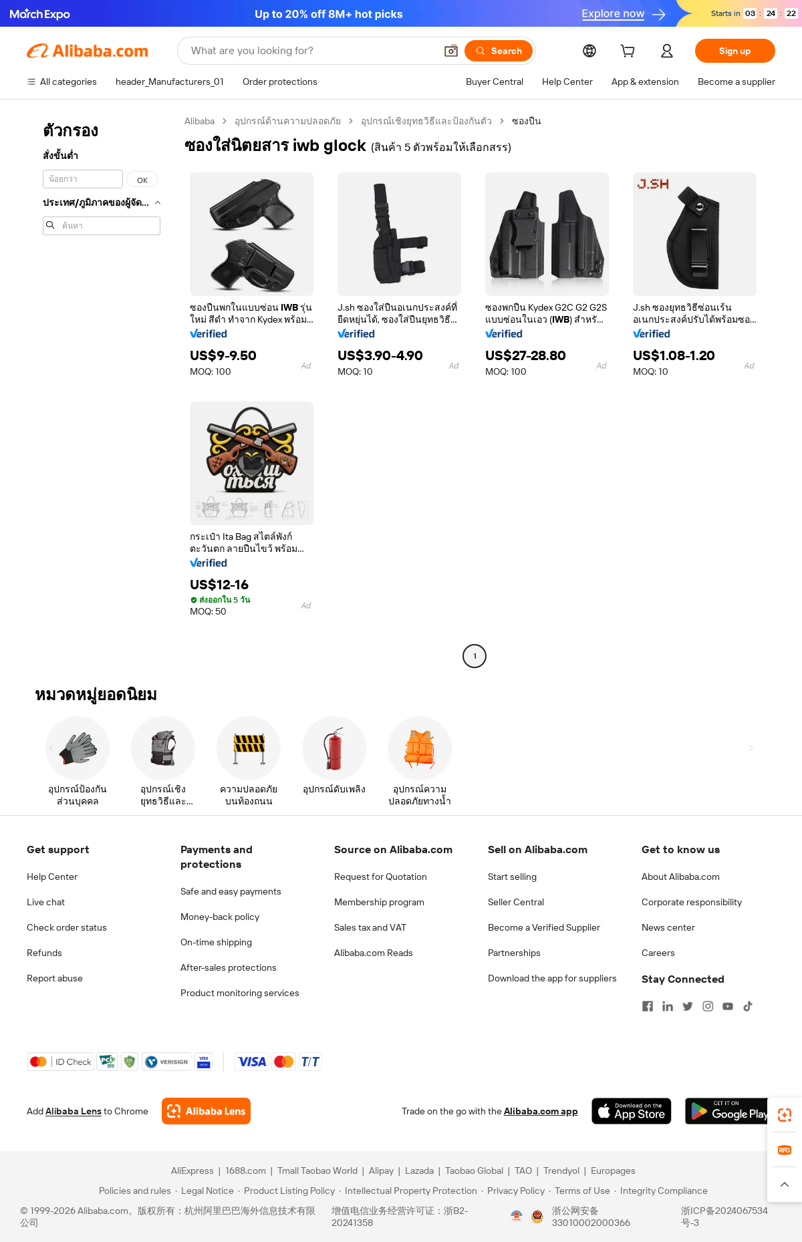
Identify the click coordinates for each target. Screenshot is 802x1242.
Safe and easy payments (230, 891)
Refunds (44, 952)
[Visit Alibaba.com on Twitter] (688, 1006)
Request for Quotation (380, 876)
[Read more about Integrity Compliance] (661, 1191)
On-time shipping (216, 942)
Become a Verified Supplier (544, 927)
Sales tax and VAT (370, 927)
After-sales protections (228, 967)
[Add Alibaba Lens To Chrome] (206, 1111)
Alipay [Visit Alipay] (381, 1170)
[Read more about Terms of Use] (579, 1191)
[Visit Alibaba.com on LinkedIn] (668, 1006)
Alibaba (199, 121)
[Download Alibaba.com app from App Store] (631, 1111)
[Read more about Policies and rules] (133, 1191)
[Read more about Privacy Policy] (513, 1191)
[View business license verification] (517, 1216)
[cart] (630, 52)
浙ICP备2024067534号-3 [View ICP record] (724, 1216)
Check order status (67, 927)
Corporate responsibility (692, 902)
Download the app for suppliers (552, 978)
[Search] (498, 50)
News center (668, 927)
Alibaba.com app (541, 1111)
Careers (658, 952)
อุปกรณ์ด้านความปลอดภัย (288, 121)
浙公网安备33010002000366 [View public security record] (591, 1216)
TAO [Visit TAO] (523, 1170)
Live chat (46, 902)
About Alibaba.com (681, 876)
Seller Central (516, 902)
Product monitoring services (239, 992)
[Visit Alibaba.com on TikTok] (748, 1006)
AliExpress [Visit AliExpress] (192, 1170)
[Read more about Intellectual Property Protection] (408, 1191)
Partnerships (514, 952)
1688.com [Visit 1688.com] (245, 1170)
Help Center (52, 876)
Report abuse (55, 978)
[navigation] (101, 390)
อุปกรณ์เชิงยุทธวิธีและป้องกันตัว (426, 121)
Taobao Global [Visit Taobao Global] (474, 1170)
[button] (451, 51)
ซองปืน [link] (526, 121)
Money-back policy (219, 916)
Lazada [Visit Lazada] (419, 1170)
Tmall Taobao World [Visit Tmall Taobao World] (317, 1170)
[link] (784, 1115)
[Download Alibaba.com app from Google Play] (730, 1111)
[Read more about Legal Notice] (204, 1191)
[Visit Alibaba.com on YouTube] (728, 1006)
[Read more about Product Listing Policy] (286, 1191)
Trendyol (561, 1170)
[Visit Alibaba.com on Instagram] (708, 1006)
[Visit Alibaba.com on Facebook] (648, 1006)
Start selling (512, 876)
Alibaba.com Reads (373, 952)
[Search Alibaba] (311, 50)
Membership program (379, 902)
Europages (613, 1170)
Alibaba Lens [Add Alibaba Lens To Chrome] (73, 1111)
